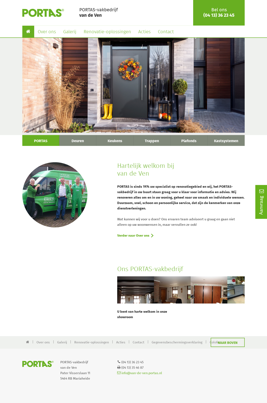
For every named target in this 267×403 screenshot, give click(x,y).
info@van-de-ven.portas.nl (139, 373)
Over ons (47, 32)
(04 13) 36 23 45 (218, 15)
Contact (166, 32)
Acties (144, 32)
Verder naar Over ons (133, 235)
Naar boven (228, 342)
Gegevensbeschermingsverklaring (177, 342)
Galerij (69, 32)
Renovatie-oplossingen (107, 32)
